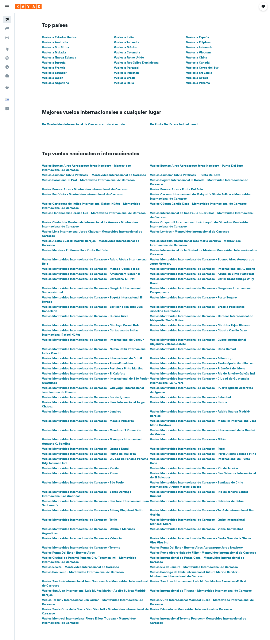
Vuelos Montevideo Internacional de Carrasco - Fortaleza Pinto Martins (92, 368)
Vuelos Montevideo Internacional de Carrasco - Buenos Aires (85, 316)
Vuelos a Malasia (54, 52)
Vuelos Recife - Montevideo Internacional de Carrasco (80, 567)
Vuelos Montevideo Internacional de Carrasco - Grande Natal (85, 449)
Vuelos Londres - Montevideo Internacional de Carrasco (189, 231)
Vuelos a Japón (52, 78)
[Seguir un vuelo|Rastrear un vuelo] (7, 58)
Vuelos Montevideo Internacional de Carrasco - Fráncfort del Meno (197, 368)
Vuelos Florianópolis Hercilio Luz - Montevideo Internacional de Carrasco (94, 213)
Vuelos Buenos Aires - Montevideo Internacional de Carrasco (85, 189)
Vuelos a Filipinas (198, 42)
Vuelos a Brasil (124, 78)
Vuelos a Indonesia (199, 47)
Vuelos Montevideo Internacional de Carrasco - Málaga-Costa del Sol (91, 269)
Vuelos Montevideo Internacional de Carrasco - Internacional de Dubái (92, 358)
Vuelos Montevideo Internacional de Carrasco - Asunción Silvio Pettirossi (202, 274)
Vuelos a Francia (53, 67)
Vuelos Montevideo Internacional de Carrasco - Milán (187, 439)
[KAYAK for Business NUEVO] (7, 76)
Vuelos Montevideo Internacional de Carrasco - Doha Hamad (193, 349)
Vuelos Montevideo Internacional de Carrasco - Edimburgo (191, 358)
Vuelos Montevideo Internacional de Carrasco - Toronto (81, 547)
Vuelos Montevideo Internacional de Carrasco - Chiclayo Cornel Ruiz (90, 325)
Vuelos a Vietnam (198, 52)
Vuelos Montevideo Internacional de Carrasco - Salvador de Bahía (197, 501)
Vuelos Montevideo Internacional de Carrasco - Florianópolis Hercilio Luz (202, 363)
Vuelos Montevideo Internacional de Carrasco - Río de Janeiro (194, 468)
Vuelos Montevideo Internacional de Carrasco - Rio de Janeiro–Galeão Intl (202, 373)
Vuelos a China (196, 57)
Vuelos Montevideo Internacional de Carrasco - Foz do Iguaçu (86, 397)
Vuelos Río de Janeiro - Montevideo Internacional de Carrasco (194, 567)
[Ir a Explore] (7, 49)
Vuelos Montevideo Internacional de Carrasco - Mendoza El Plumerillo (91, 430)
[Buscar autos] (7, 37)
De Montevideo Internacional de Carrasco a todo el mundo (83, 124)
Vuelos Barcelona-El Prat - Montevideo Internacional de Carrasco (88, 180)
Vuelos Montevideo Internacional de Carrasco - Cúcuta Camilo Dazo (198, 330)
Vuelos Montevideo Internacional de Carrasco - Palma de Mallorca (89, 454)
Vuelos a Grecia (197, 78)
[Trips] (7, 88)
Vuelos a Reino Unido (129, 57)
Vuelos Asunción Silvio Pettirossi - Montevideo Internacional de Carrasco (94, 175)
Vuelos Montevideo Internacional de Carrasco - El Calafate (83, 373)
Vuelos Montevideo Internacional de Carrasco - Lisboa (188, 402)
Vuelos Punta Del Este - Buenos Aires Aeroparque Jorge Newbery (196, 547)
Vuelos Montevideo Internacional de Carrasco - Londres (81, 411)
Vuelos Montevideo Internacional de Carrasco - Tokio (79, 520)
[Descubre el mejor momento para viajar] (7, 67)
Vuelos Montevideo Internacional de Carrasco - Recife (80, 468)
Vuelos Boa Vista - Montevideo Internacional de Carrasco (82, 194)
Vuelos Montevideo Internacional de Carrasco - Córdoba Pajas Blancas (200, 325)
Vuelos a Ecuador (54, 73)
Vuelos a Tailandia (126, 42)
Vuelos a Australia (55, 42)
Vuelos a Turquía (54, 62)
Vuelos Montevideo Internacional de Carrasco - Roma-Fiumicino (87, 363)
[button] (7, 6)
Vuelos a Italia (124, 83)
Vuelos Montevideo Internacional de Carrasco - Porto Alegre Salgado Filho (203, 454)
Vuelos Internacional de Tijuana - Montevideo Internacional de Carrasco (201, 590)
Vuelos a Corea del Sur (202, 67)
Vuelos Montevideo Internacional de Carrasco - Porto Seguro (193, 297)
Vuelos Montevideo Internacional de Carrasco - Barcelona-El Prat (88, 279)
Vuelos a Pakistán (126, 73)
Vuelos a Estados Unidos (59, 37)
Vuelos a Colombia (127, 52)
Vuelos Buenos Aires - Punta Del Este (176, 189)
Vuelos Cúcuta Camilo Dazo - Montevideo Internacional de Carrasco (198, 204)
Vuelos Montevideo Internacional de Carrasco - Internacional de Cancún (93, 340)
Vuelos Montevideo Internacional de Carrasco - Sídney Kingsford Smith (92, 510)
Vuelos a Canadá (198, 62)
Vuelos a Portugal (126, 67)
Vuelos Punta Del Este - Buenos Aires (68, 552)
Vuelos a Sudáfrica (55, 47)
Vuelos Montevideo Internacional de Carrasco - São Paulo (83, 482)
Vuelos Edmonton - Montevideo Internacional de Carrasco (191, 609)
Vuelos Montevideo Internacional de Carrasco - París (187, 449)
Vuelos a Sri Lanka (199, 73)
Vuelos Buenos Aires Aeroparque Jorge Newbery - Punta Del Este (196, 165)
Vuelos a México (125, 47)
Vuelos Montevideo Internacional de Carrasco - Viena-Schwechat (196, 529)
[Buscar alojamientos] (7, 28)
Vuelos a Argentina (55, 83)
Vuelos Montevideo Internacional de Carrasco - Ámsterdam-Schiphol (91, 274)
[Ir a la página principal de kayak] (28, 6)
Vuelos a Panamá (198, 83)
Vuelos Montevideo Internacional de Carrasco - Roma (80, 473)
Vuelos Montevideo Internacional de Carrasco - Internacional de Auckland (202, 269)
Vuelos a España (197, 37)
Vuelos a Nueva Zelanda (59, 57)
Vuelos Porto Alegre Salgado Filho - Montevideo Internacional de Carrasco (203, 552)
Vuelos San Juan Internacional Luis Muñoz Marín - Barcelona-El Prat (198, 581)
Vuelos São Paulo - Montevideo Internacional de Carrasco (83, 572)
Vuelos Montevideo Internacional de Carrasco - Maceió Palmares (88, 421)
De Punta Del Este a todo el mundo (174, 124)
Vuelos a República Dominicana (136, 62)
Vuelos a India (124, 37)
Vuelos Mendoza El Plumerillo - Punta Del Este (75, 250)
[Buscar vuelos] (7, 19)
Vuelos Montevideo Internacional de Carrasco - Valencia (82, 538)
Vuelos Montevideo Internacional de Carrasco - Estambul (190, 397)
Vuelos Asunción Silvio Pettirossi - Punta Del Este (185, 175)
